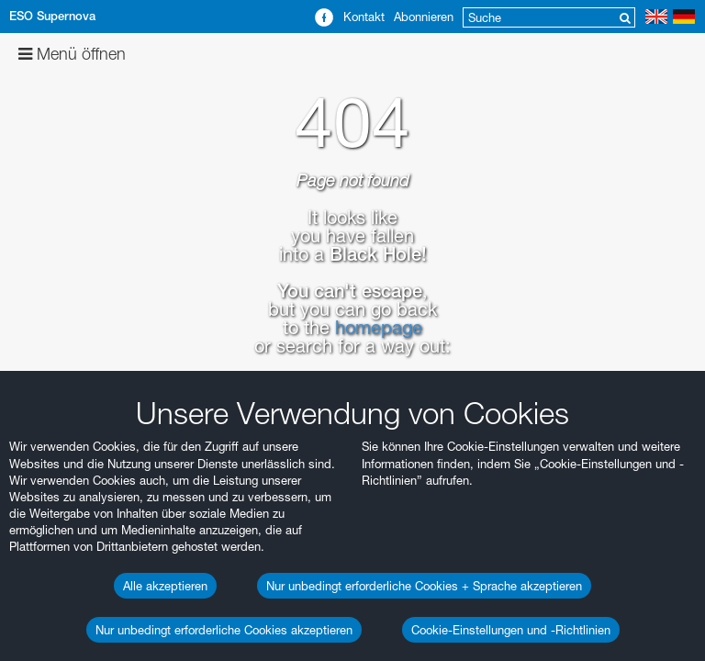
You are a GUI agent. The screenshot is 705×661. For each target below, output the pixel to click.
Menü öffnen (72, 53)
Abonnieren (423, 16)
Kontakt (364, 16)
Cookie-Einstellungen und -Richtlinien (510, 629)
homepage (378, 328)
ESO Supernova (52, 16)
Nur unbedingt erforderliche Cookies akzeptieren (223, 629)
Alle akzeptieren (165, 585)
